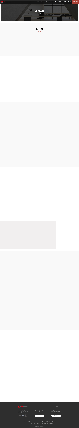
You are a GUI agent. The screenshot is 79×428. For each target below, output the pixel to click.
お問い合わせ (56, 415)
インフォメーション (32, 423)
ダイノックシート (30, 421)
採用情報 (69, 1)
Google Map (40, 416)
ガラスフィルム (48, 421)
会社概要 (64, 1)
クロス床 (54, 421)
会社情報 (44, 423)
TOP (24, 421)
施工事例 (39, 423)
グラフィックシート (39, 421)
